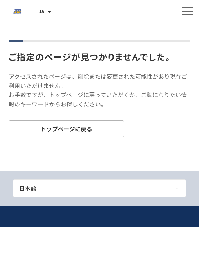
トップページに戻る (66, 128)
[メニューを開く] (187, 11)
